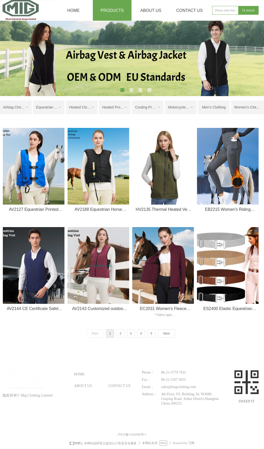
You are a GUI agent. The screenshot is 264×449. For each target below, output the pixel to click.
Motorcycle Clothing (182, 107)
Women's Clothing (248, 107)
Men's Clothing (214, 107)
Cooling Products (149, 107)
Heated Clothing (82, 107)
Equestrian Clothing (50, 107)
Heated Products (115, 107)
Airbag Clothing (16, 107)
